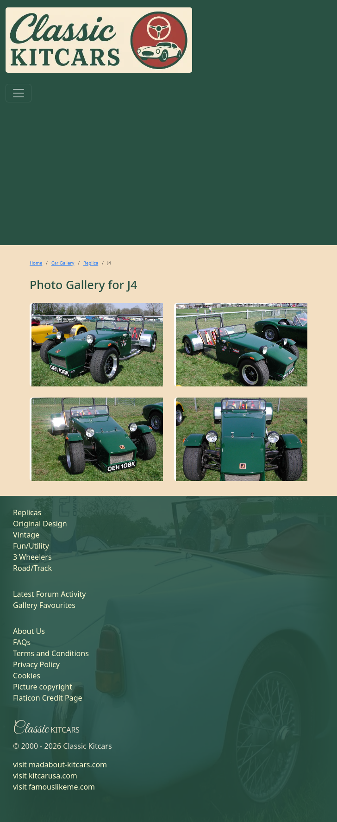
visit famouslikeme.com (54, 787)
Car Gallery (63, 263)
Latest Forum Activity (49, 594)
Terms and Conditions (51, 653)
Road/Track (32, 568)
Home (36, 263)
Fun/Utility (31, 546)
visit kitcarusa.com (45, 776)
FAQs (22, 642)
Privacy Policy (36, 664)
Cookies (26, 675)
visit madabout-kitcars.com (60, 764)
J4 (132, 284)
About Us (29, 631)
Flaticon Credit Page (47, 698)
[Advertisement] (168, 175)
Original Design (40, 523)
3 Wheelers (32, 557)
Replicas (27, 512)
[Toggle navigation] (18, 93)
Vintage (26, 535)
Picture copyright (42, 687)
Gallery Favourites (44, 605)
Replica (90, 263)
